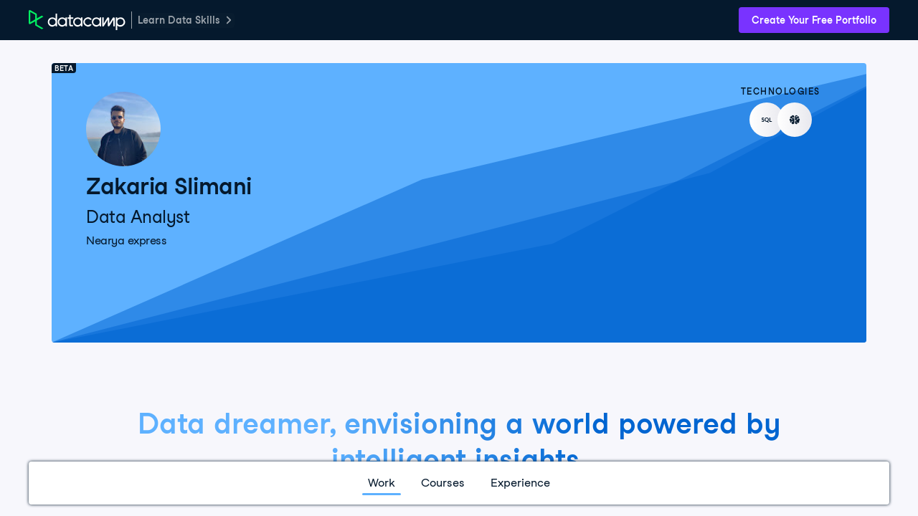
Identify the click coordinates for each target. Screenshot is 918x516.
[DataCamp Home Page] (77, 20)
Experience (520, 482)
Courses (443, 482)
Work (381, 482)
